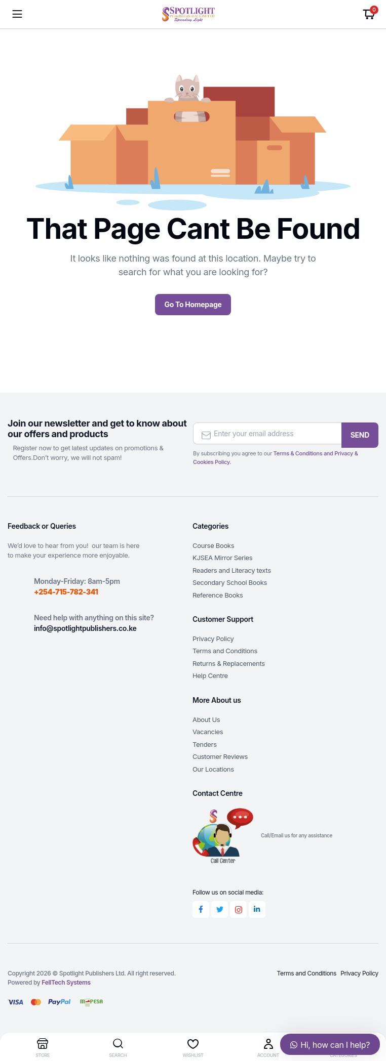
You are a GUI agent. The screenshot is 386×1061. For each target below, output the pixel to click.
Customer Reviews (220, 755)
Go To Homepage (192, 304)
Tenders (204, 743)
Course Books (213, 544)
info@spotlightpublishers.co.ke (85, 626)
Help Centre (210, 674)
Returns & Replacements (228, 662)
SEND (360, 432)
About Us (206, 718)
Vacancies (207, 730)
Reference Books (217, 593)
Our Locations (213, 767)
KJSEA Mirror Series (222, 556)
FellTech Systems (66, 982)
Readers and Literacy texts (231, 569)
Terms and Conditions (224, 649)
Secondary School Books (229, 581)
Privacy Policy (213, 637)
